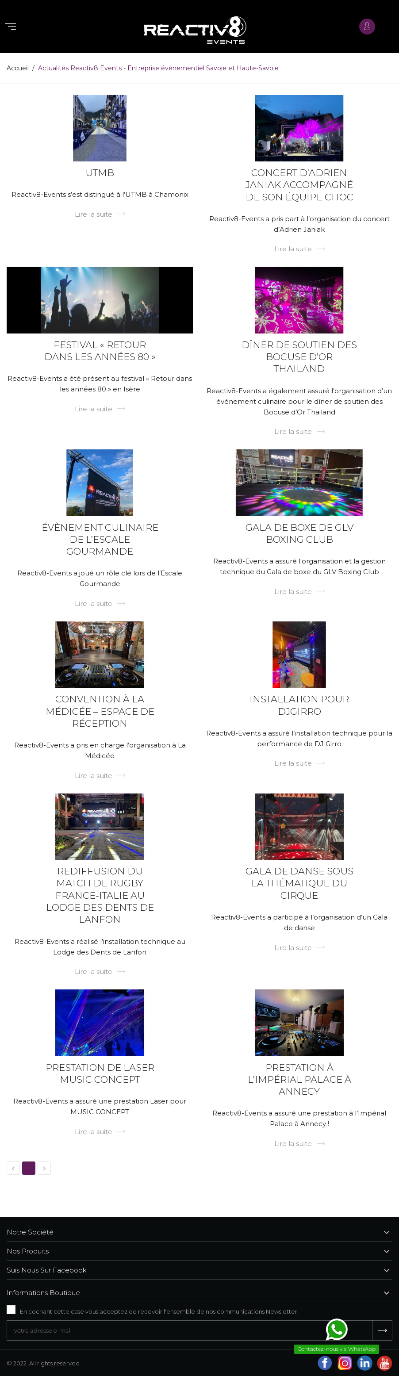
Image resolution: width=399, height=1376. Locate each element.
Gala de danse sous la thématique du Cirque (299, 883)
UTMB (99, 172)
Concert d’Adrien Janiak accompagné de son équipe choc (299, 185)
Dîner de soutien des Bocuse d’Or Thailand (299, 357)
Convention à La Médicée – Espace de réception (100, 711)
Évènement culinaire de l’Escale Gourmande (100, 539)
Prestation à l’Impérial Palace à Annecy (299, 1079)
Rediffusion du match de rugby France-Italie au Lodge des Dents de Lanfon (100, 895)
